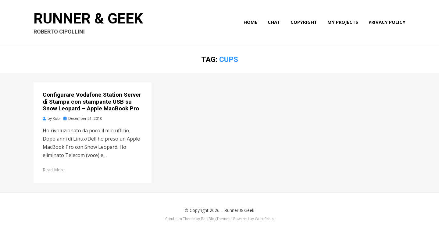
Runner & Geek (88, 18)
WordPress (264, 218)
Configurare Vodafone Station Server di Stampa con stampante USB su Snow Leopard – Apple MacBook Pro (92, 101)
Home (250, 22)
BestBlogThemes (215, 218)
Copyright (304, 22)
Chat (274, 22)
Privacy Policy (387, 22)
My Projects (342, 22)
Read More (54, 170)
